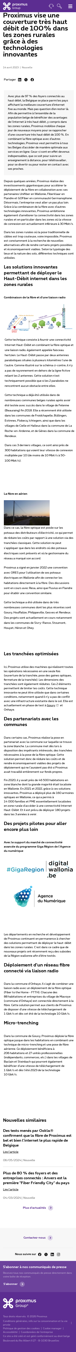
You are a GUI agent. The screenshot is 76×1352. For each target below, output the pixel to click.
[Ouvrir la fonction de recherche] (59, 6)
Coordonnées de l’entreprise (37, 1332)
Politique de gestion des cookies (21, 1328)
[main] (38, 614)
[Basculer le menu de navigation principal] (70, 6)
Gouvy (51, 705)
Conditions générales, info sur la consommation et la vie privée (35, 1323)
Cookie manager (52, 1328)
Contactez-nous (35, 1237)
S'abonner (10, 1284)
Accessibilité (10, 1332)
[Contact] (51, 6)
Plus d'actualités (34, 1207)
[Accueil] (15, 6)
